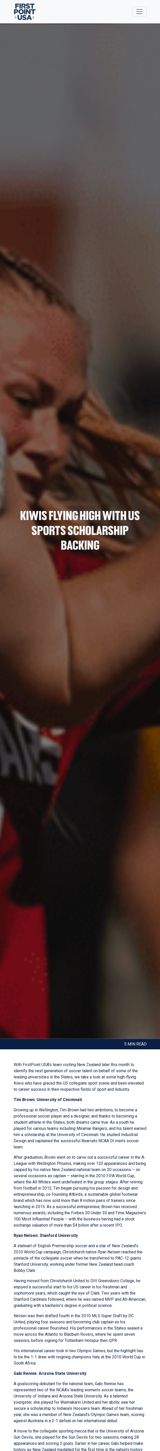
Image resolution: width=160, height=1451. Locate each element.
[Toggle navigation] (139, 11)
